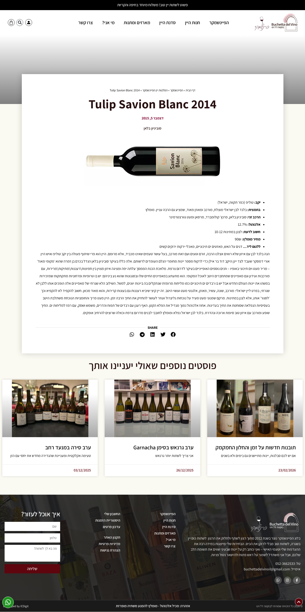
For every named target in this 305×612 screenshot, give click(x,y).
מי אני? (108, 23)
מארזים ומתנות (137, 23)
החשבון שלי (112, 513)
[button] (19, 22)
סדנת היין (167, 23)
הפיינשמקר (219, 23)
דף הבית (190, 90)
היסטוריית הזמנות (107, 520)
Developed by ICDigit (15, 606)
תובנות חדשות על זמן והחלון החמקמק (255, 447)
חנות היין (192, 23)
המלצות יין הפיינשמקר (155, 90)
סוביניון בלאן (152, 128)
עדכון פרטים (111, 526)
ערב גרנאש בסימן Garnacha (163, 447)
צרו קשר (85, 23)
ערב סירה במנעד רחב (68, 447)
